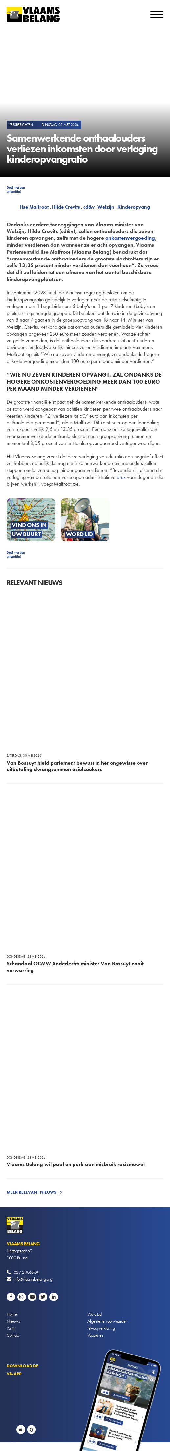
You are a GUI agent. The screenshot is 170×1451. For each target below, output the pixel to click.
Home (12, 1314)
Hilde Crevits (66, 207)
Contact (13, 1335)
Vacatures (95, 1335)
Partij (10, 1328)
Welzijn (105, 207)
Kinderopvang (133, 207)
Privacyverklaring (101, 1328)
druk (122, 477)
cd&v (89, 207)
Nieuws (13, 1321)
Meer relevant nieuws (31, 1192)
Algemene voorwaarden (107, 1321)
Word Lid (94, 1314)
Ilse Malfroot (34, 207)
